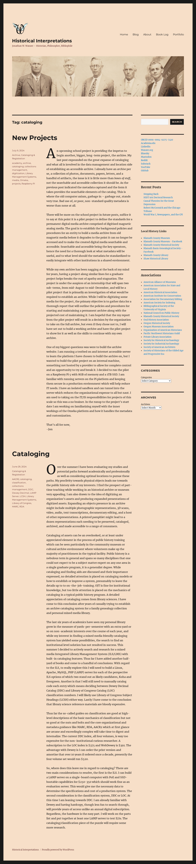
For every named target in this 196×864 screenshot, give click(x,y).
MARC (15, 506)
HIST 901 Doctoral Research (158, 197)
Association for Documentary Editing (163, 299)
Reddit (144, 160)
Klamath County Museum (157, 238)
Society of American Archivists (159, 347)
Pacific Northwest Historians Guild (162, 333)
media (15, 180)
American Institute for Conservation (162, 295)
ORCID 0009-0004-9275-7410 (157, 139)
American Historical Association (160, 292)
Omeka (24, 180)
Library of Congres (21, 503)
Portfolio (178, 34)
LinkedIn (145, 146)
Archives (145, 404)
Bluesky (145, 153)
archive (27, 163)
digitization (18, 173)
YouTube (145, 167)
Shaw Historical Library (156, 258)
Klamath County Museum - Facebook (163, 241)
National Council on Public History (161, 313)
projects (16, 183)
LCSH (23, 496)
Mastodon (146, 157)
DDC (30, 489)
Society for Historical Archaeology (161, 340)
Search (177, 121)
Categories (146, 377)
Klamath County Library (156, 255)
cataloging (18, 166)
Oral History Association (156, 319)
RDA (21, 506)
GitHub (144, 170)
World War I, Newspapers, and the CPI (163, 214)
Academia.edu (148, 143)
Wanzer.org (147, 150)
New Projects (34, 138)
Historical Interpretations (42, 41)
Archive (16, 155)
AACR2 (15, 479)
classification (19, 482)
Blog (136, 34)
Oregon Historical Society (157, 323)
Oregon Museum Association (159, 326)
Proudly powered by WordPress (58, 849)
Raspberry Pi (28, 183)
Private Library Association (158, 336)
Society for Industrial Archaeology (161, 343)
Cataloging (31, 454)
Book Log (162, 34)
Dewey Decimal (20, 493)
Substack (145, 163)
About (147, 34)
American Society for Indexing (159, 302)
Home (124, 34)
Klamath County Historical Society (161, 245)
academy (17, 163)
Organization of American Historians (163, 330)
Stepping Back (151, 194)
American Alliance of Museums (160, 282)
